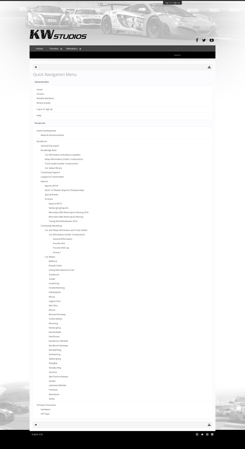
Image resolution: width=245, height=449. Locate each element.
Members (72, 48)
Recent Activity (43, 102)
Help (39, 115)
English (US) (37, 434)
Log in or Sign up (172, 2)
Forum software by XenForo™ (57, 440)
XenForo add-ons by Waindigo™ (44, 442)
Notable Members (45, 98)
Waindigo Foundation (74, 442)
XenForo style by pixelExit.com (58, 445)
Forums (40, 94)
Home (40, 89)
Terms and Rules (207, 440)
